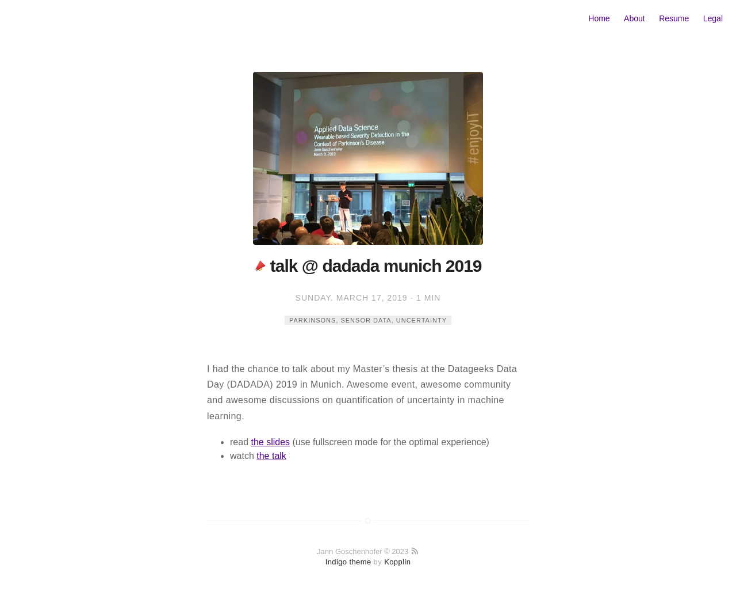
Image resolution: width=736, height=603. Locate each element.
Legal (713, 18)
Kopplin (397, 562)
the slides (270, 442)
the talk (271, 456)
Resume (674, 18)
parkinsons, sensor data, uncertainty (368, 320)
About (634, 18)
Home (599, 18)
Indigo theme (348, 562)
